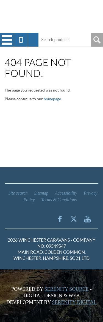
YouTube (87, 218)
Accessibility (66, 193)
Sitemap (41, 193)
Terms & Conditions (59, 199)
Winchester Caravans (51, 16)
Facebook (59, 218)
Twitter (73, 218)
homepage (52, 99)
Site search (17, 193)
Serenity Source (66, 289)
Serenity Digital (74, 302)
